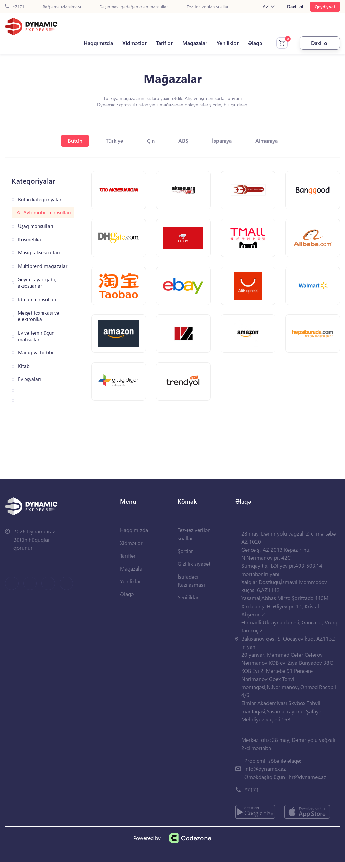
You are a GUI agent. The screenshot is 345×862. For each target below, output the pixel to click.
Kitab (24, 366)
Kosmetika (29, 239)
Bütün (75, 140)
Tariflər (164, 43)
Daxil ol (295, 6)
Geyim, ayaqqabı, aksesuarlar (37, 282)
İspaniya (222, 140)
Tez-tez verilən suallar (208, 6)
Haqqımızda (98, 43)
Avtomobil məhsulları (47, 212)
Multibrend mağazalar (42, 266)
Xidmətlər (134, 43)
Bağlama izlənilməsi (62, 6)
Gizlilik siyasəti (195, 563)
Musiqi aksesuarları (39, 252)
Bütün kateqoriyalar (39, 199)
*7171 (14, 6)
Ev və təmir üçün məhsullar (36, 336)
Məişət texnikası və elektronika (38, 316)
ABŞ (183, 140)
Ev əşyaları (29, 379)
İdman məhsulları (37, 299)
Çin (151, 140)
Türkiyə (114, 140)
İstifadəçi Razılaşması (191, 580)
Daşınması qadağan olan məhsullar (133, 6)
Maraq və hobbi (35, 352)
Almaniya (266, 140)
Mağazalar (194, 43)
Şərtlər (185, 550)
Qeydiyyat (325, 6)
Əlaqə (255, 43)
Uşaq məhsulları (35, 226)
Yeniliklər (228, 43)
